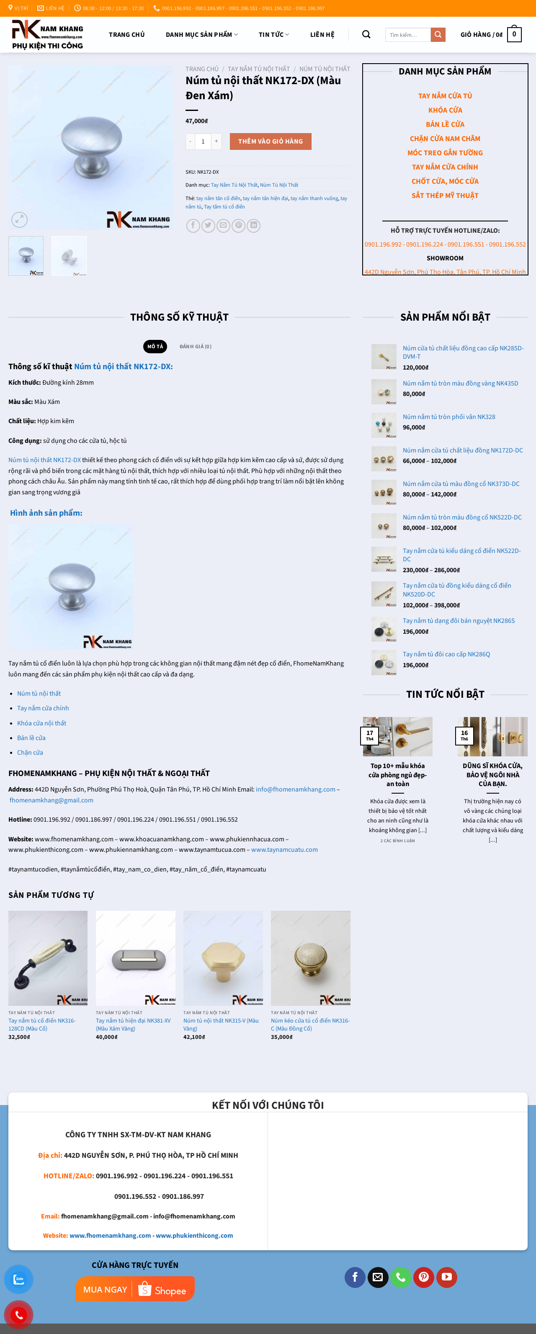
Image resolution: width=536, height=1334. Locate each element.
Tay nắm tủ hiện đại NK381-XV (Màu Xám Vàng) (133, 1025)
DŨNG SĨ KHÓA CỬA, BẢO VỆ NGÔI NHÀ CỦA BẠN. (493, 775)
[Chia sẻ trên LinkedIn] (253, 226)
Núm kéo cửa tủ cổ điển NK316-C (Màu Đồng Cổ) (310, 1025)
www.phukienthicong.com (194, 1235)
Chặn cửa (30, 752)
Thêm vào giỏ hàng (270, 141)
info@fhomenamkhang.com (295, 789)
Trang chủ (127, 34)
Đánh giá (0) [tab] (195, 346)
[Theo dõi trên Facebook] (355, 1277)
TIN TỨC (274, 34)
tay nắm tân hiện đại (265, 198)
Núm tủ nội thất (39, 693)
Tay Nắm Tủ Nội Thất (259, 69)
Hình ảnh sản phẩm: (45, 513)
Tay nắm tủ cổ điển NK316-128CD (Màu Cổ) (41, 1025)
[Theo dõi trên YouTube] (446, 1277)
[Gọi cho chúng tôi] (400, 1277)
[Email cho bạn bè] (223, 226)
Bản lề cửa (31, 738)
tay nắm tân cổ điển (218, 198)
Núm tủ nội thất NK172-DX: (123, 367)
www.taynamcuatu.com (284, 849)
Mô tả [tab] (155, 346)
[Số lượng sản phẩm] (203, 141)
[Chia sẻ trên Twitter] (208, 226)
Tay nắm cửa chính (43, 708)
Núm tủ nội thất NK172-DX (44, 460)
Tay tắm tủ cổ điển (224, 207)
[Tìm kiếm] (366, 34)
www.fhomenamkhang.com (110, 1235)
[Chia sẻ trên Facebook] (193, 226)
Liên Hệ (322, 34)
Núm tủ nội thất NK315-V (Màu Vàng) (221, 1025)
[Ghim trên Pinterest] (238, 226)
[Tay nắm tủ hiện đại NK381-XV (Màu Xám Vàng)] (135, 958)
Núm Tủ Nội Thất (324, 69)
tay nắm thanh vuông (314, 198)
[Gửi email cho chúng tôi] (378, 1277)
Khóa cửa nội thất (41, 723)
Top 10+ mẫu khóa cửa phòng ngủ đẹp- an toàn (397, 775)
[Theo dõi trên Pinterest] (423, 1277)
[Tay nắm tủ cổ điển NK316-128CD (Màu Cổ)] (48, 958)
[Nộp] (438, 35)
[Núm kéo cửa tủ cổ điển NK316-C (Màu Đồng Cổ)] (310, 958)
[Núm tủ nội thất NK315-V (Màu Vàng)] (223, 958)
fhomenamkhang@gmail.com (51, 800)
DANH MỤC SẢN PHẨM (202, 34)
